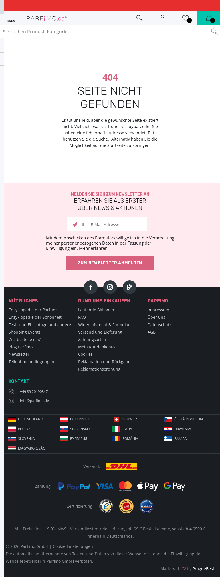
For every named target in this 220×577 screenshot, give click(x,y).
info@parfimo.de (34, 400)
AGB (152, 332)
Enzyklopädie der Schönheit (35, 317)
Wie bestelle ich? (25, 339)
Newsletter (19, 354)
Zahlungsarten (92, 339)
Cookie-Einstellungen (73, 546)
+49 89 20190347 (34, 391)
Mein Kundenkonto (96, 347)
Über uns (156, 317)
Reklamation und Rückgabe (104, 361)
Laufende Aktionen (96, 309)
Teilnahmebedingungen (31, 361)
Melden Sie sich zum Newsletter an (110, 202)
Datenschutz (159, 324)
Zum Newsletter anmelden (110, 263)
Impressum (158, 309)
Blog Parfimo (21, 347)
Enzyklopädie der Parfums (33, 309)
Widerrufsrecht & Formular (104, 324)
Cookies (85, 354)
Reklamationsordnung (99, 369)
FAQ (82, 317)
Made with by (187, 568)
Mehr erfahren (93, 248)
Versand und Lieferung (100, 332)
